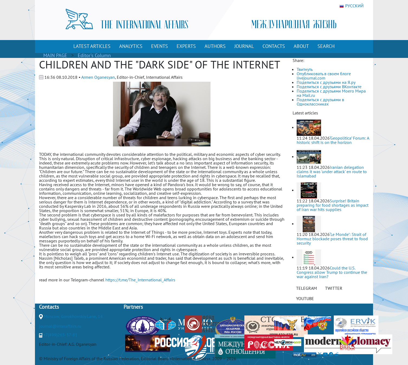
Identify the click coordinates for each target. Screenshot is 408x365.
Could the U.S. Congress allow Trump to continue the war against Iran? (332, 272)
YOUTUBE (305, 298)
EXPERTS (186, 46)
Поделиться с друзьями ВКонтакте (329, 86)
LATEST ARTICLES (92, 46)
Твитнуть (305, 69)
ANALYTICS (131, 46)
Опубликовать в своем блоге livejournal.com (324, 76)
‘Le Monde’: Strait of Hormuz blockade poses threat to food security (332, 239)
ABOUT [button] (301, 46)
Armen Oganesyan (98, 77)
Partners (133, 306)
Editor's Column (94, 55)
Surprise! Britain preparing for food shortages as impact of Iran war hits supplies (332, 205)
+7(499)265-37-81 (60, 334)
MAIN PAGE (55, 55)
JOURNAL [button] (244, 46)
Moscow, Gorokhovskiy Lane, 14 (73, 316)
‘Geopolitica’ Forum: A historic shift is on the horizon (333, 140)
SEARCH (326, 46)
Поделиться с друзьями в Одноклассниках (320, 102)
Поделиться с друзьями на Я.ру (326, 82)
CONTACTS (274, 46)
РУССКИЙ (351, 6)
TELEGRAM (306, 288)
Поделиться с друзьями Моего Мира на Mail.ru (331, 93)
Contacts (49, 306)
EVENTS (159, 46)
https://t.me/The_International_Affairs (140, 279)
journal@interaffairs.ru (60, 326)
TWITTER (333, 288)
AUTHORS (215, 46)
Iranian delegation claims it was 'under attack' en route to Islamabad (332, 172)
